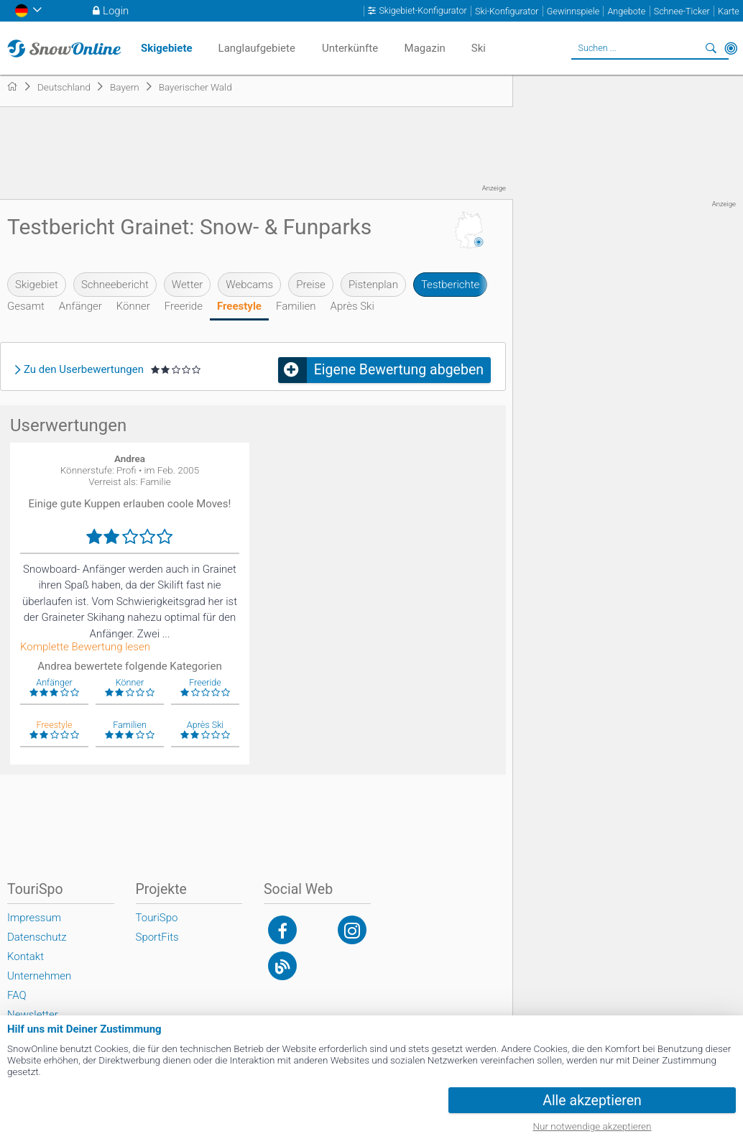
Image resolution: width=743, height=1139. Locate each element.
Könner (133, 306)
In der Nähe (730, 48)
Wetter (187, 284)
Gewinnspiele (573, 11)
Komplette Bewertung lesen (85, 647)
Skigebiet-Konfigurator (422, 11)
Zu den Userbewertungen (84, 369)
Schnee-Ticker (682, 11)
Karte (728, 11)
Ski (478, 48)
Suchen (710, 48)
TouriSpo (157, 917)
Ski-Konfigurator (506, 11)
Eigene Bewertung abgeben (399, 369)
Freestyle (239, 306)
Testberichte (450, 284)
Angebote (626, 11)
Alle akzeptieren (592, 1100)
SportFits (157, 937)
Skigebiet (36, 284)
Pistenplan (373, 284)
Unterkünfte (350, 48)
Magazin (425, 48)
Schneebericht (115, 284)
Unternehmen (39, 975)
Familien (296, 306)
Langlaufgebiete (256, 48)
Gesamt (26, 306)
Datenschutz (37, 937)
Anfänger (80, 306)
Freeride (184, 306)
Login (116, 10)
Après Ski (352, 306)
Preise (311, 284)
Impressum (34, 917)
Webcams (249, 284)
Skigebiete (167, 48)
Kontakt (25, 956)
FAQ (17, 995)
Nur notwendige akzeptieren (592, 1126)
